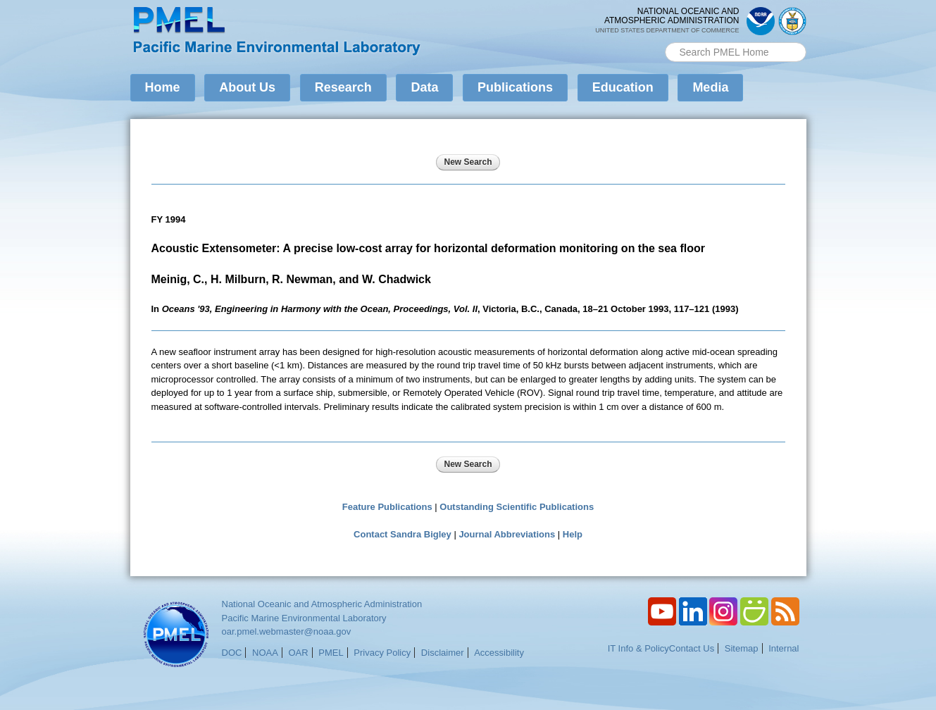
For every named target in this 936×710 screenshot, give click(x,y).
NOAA (265, 652)
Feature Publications (387, 507)
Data (424, 87)
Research (343, 87)
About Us (247, 87)
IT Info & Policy (638, 648)
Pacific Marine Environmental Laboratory (304, 618)
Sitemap (742, 648)
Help (572, 534)
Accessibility (499, 652)
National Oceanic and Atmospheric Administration (322, 604)
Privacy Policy (382, 652)
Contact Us (691, 648)
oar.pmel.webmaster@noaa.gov (286, 631)
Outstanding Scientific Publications (516, 507)
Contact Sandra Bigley (402, 534)
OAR (298, 652)
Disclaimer (442, 652)
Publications (515, 87)
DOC (232, 652)
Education (623, 87)
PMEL (330, 652)
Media (710, 87)
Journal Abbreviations (506, 534)
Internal (783, 648)
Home (162, 87)
